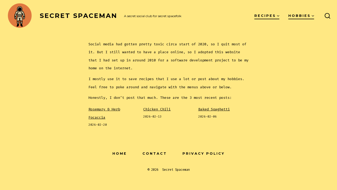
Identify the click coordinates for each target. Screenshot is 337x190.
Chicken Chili (157, 109)
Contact (154, 153)
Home (119, 153)
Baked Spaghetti (214, 109)
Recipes (266, 16)
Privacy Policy (203, 153)
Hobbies (301, 16)
